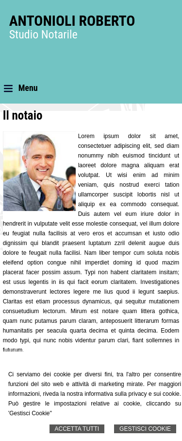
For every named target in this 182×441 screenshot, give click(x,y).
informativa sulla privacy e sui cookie (132, 393)
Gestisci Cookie (145, 428)
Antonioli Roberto (72, 20)
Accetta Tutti (77, 428)
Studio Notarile (43, 34)
